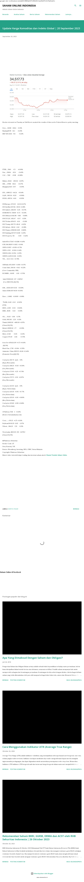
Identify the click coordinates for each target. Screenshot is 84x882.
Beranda (5, 14)
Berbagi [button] (76, 509)
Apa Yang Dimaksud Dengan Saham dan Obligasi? (32, 657)
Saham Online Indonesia (19, 5)
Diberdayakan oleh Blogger (42, 873)
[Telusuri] (75, 5)
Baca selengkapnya (74, 680)
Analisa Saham (19, 14)
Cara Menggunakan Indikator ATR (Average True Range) (36, 747)
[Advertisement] (42, 58)
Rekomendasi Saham (52, 14)
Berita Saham (35, 14)
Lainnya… (68, 14)
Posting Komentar (17, 680)
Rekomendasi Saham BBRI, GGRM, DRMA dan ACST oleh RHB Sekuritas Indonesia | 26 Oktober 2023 (39, 837)
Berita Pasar (13, 509)
